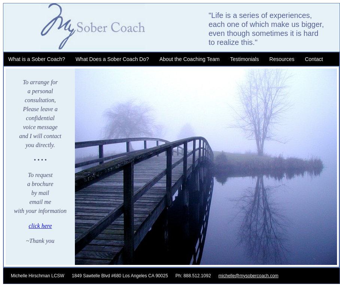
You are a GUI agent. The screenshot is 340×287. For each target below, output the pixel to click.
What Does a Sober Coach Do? (112, 59)
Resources (281, 59)
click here (40, 226)
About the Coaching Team (190, 59)
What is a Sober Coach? (36, 59)
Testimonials (244, 59)
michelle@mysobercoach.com (248, 275)
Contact (314, 59)
